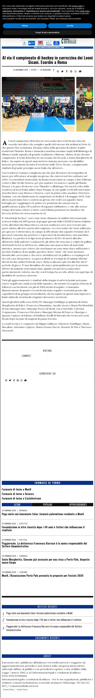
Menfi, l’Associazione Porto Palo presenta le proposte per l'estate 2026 (42, 575)
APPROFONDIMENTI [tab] (78, 504)
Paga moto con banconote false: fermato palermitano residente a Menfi (43, 514)
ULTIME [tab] (17, 504)
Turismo (23, 572)
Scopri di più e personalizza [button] (47, 692)
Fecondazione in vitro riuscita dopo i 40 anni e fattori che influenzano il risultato (43, 528)
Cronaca (23, 510)
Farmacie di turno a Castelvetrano (21, 498)
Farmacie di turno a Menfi (16, 489)
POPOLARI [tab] (47, 504)
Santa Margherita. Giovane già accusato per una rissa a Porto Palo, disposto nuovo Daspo (46, 560)
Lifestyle (23, 523)
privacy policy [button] (77, 666)
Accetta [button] (70, 685)
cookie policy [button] (84, 671)
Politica (23, 539)
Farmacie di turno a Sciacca (18, 494)
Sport (34, 69)
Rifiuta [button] (25, 685)
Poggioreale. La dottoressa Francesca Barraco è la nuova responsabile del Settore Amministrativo (44, 544)
